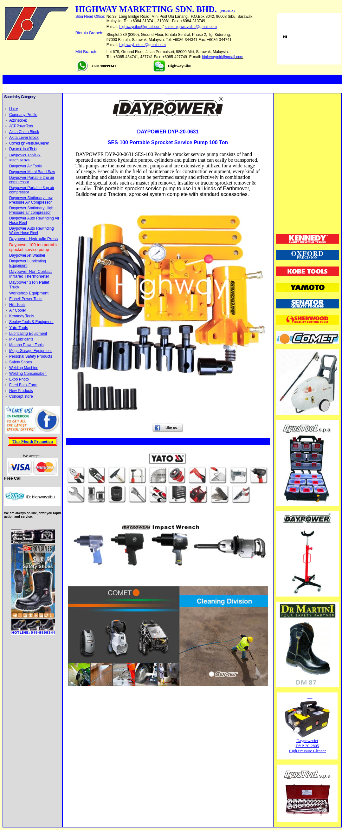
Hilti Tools (17, 304)
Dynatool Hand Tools (22, 149)
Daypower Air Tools (25, 166)
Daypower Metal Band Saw (32, 172)
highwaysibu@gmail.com (140, 26)
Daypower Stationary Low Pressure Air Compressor (31, 200)
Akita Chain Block (24, 132)
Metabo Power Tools (26, 345)
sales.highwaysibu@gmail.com (190, 26)
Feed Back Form (23, 385)
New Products (21, 390)
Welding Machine (23, 368)
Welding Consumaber (28, 373)
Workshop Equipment (28, 293)
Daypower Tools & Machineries (25, 157)
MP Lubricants (21, 339)
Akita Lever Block (24, 137)
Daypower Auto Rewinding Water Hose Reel (31, 230)
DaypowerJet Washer (27, 255)
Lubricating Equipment (28, 333)
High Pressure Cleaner (307, 750)
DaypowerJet (307, 740)
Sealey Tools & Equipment (31, 322)
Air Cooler (17, 310)
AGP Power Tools (21, 126)
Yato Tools (18, 327)
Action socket (17, 120)
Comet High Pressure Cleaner (28, 143)
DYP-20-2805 (307, 745)
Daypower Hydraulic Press (33, 238)
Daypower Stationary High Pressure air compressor (31, 210)
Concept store (21, 396)
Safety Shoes (20, 362)
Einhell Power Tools (25, 299)
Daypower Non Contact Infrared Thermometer (30, 274)
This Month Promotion (32, 441)
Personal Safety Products (30, 356)
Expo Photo (19, 379)
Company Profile (23, 114)
